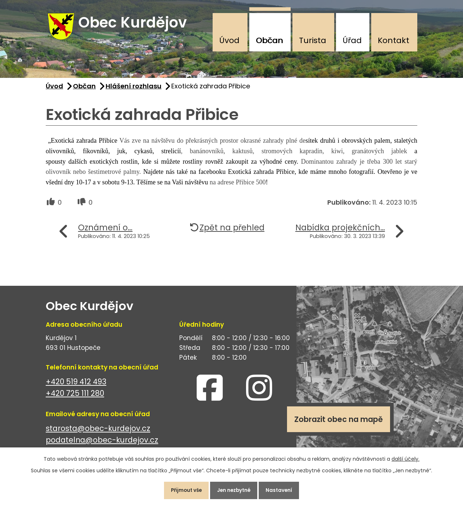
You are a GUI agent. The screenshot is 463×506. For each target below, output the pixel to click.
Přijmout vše (181, 489)
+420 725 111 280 (75, 397)
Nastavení (284, 489)
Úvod (229, 40)
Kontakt (393, 40)
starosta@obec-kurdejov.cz (98, 431)
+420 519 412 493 (76, 385)
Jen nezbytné (234, 489)
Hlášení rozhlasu (133, 89)
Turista (312, 40)
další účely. (405, 457)
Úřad (352, 40)
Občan (269, 40)
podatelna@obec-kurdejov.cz (102, 443)
